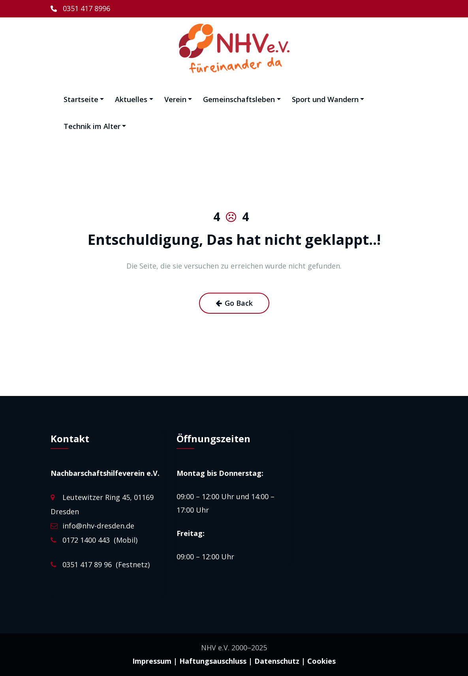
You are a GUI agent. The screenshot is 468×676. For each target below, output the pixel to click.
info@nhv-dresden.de (98, 525)
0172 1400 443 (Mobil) (99, 540)
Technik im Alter (95, 126)
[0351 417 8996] (80, 8)
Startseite (84, 99)
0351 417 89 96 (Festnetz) (106, 564)
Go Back (234, 303)
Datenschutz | (279, 661)
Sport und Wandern (328, 99)
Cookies (321, 661)
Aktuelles (134, 99)
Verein (178, 99)
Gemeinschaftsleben (242, 99)
